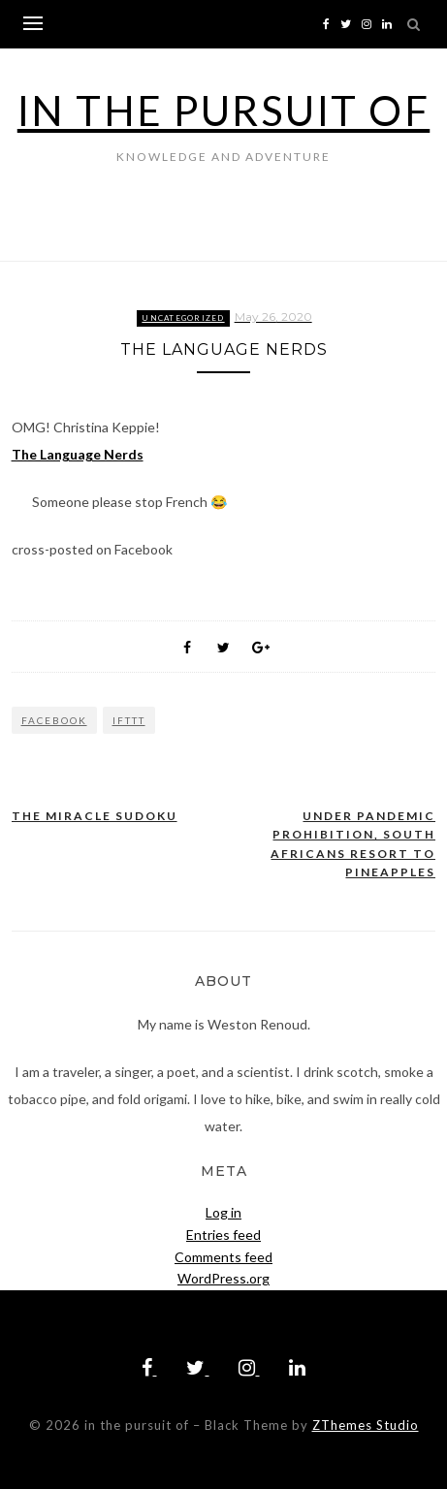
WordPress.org (223, 1278)
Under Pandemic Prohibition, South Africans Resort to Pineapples (353, 844)
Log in (223, 1212)
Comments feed (223, 1257)
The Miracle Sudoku (94, 815)
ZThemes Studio (365, 1425)
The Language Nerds (78, 454)
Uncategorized (183, 318)
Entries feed (223, 1234)
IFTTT (128, 720)
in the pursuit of (224, 110)
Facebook (54, 720)
